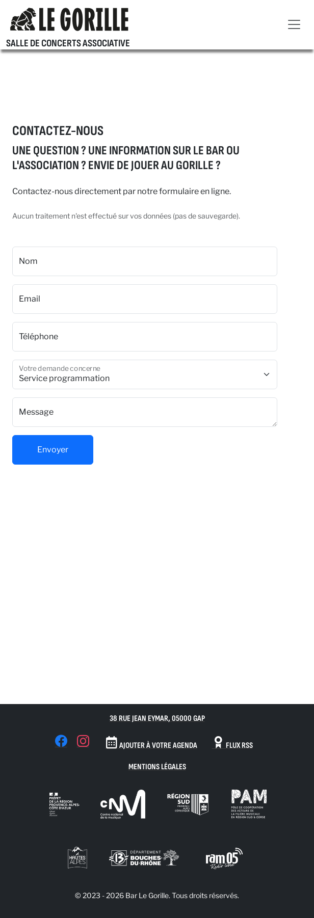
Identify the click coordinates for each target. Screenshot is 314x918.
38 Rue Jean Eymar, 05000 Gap (157, 718)
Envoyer (52, 449)
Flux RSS (232, 743)
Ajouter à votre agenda (151, 743)
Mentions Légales (157, 767)
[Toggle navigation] (294, 24)
